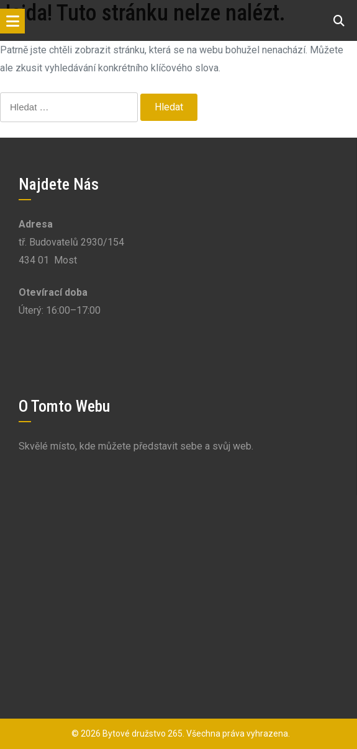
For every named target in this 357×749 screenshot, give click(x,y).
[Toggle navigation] (12, 21)
